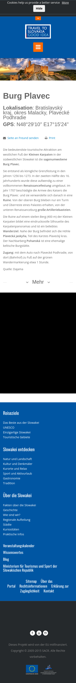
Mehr (38, 282)
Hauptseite (10, 74)
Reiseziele (11, 413)
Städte (7, 524)
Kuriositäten (11, 529)
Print (52, 138)
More (65, 2)
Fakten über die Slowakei (19, 505)
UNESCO (8, 427)
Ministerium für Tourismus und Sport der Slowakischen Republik (30, 568)
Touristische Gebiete (16, 437)
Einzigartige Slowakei (17, 432)
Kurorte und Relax (15, 469)
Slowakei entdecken (19, 449)
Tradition (9, 483)
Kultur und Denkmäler (17, 464)
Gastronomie (11, 478)
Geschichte (10, 510)
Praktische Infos (13, 534)
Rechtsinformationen (33, 586)
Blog (6, 559)
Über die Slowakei (17, 495)
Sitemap (31, 581)
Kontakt (49, 590)
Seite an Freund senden (23, 138)
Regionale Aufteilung (16, 520)
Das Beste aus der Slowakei (21, 423)
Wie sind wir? (11, 515)
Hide (39, 8)
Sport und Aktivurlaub (17, 473)
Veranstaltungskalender (18, 545)
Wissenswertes (13, 552)
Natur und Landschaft (17, 459)
